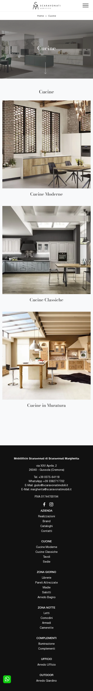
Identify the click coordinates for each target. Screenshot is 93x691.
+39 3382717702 (53, 481)
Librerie (46, 577)
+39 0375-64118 (49, 477)
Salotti (46, 592)
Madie (47, 587)
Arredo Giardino (46, 680)
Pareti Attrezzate (46, 582)
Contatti (46, 531)
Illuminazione (46, 643)
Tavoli (46, 556)
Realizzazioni (46, 516)
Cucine (52, 15)
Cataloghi (46, 526)
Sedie (46, 561)
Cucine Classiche (46, 551)
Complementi (46, 648)
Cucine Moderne (46, 547)
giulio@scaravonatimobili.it (51, 485)
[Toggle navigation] (85, 6)
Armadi (46, 622)
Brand (47, 521)
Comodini (47, 617)
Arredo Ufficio (46, 664)
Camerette (46, 627)
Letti (47, 613)
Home (40, 15)
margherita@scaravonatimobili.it (51, 489)
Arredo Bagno (47, 597)
